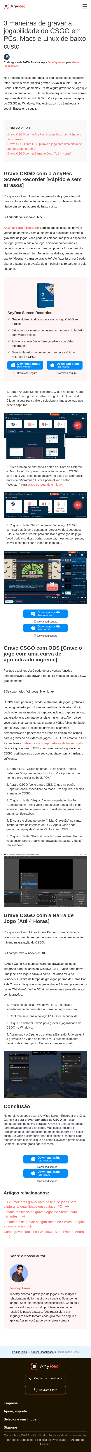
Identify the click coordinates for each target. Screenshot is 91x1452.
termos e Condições (20, 1439)
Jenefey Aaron (57, 62)
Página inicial (20, 1351)
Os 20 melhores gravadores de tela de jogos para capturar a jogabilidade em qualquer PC (40, 1204)
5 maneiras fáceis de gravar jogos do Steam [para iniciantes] (40, 1214)
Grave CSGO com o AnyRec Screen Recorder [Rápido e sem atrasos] (44, 137)
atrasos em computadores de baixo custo (53, 743)
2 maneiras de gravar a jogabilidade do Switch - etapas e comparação (44, 1224)
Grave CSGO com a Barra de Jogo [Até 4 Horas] (39, 153)
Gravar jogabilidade (42, 1351)
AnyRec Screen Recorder (21, 227)
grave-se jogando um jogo (45, 484)
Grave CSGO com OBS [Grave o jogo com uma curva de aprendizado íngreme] (44, 146)
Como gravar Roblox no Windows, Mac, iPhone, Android (45, 1234)
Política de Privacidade (52, 1439)
